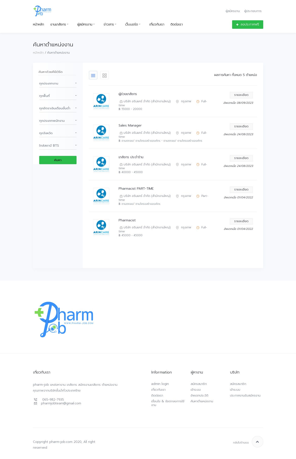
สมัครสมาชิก (199, 384)
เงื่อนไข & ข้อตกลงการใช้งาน (167, 403)
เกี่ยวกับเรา (156, 25)
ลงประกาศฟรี (247, 24)
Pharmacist (127, 220)
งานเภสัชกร (58, 25)
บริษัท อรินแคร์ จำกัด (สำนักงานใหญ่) (145, 101)
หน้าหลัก (38, 25)
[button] (58, 83)
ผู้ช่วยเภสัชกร (128, 94)
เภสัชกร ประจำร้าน (131, 157)
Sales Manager (130, 125)
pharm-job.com (60, 442)
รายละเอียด (241, 95)
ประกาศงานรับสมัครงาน (245, 395)
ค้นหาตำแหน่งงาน (202, 401)
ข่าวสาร (109, 25)
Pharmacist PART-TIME (136, 189)
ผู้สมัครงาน (233, 11)
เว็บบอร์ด (131, 25)
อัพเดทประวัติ (199, 395)
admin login (160, 384)
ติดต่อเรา (177, 25)
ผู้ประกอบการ (253, 11)
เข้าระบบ (196, 390)
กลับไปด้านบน (248, 441)
